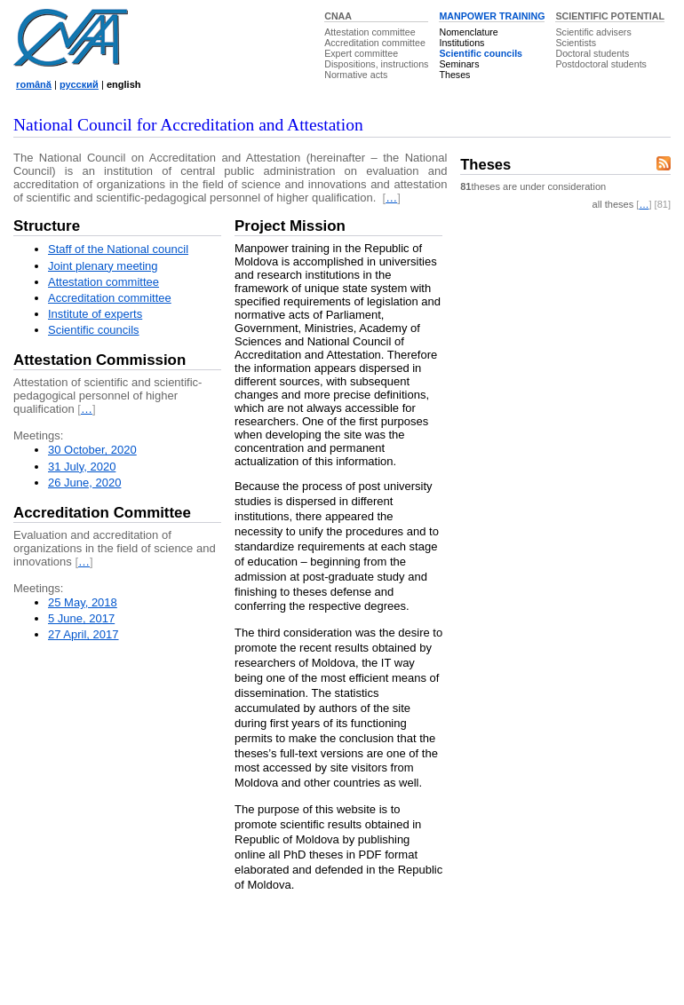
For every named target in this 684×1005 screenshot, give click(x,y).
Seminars (459, 64)
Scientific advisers (593, 32)
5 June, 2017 (81, 618)
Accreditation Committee (102, 512)
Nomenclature (468, 32)
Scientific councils (480, 53)
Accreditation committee (375, 42)
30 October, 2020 (92, 449)
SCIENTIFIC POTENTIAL (609, 16)
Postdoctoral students (600, 64)
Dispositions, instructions (376, 64)
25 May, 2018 (82, 602)
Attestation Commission (99, 360)
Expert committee (361, 53)
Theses (454, 74)
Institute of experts (95, 313)
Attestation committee (369, 32)
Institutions (461, 42)
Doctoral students (592, 53)
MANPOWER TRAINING (492, 16)
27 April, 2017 (83, 634)
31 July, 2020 (81, 466)
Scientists (575, 42)
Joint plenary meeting (103, 266)
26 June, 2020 (84, 482)
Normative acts (355, 74)
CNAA (338, 16)
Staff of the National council (118, 249)
